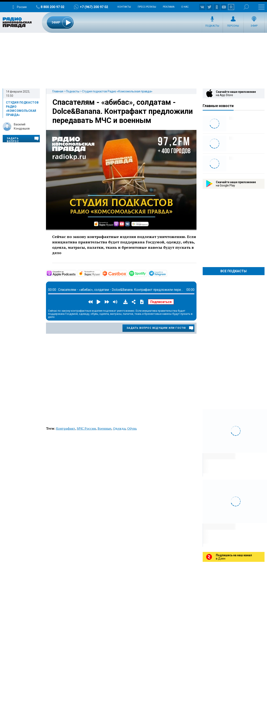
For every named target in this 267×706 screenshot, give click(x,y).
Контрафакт (65, 428)
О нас (185, 6)
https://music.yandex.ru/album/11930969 (100, 273)
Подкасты (212, 25)
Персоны (233, 25)
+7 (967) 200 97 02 (94, 7)
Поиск (246, 6)
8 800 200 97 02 (52, 7)
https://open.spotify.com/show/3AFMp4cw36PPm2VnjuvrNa (146, 273)
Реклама (168, 6)
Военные (104, 428)
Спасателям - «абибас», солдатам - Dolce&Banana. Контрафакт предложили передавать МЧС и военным (122, 111)
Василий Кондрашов (22, 126)
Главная (57, 91)
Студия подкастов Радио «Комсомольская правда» (117, 91)
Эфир (254, 25)
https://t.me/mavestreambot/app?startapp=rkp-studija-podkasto (166, 273)
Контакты (124, 6)
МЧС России (86, 428)
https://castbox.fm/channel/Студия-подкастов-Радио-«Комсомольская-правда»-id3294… (126, 273)
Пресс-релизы (147, 6)
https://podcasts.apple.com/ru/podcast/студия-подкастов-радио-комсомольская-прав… (75, 273)
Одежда (119, 428)
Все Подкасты (233, 271)
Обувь (132, 428)
